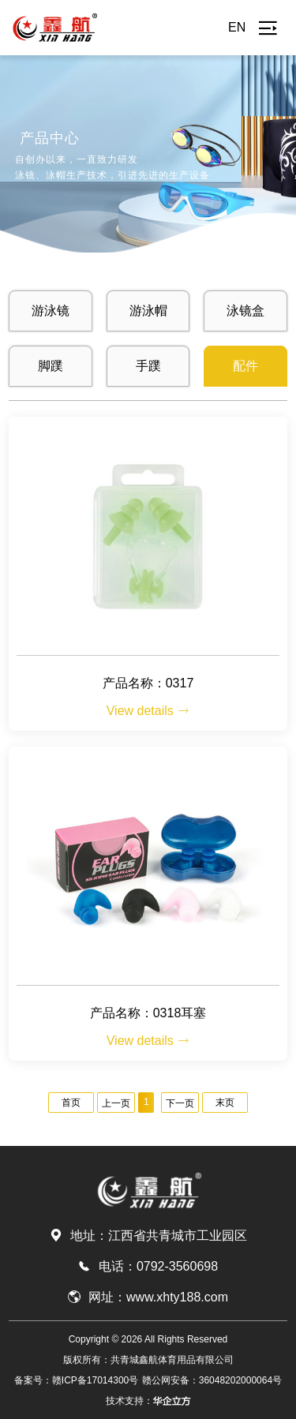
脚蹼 (50, 366)
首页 (71, 1102)
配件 (245, 366)
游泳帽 (148, 310)
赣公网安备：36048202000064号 (212, 1380)
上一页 (116, 1103)
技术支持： (148, 1400)
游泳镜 (50, 310)
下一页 (180, 1103)
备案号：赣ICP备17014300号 (76, 1380)
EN (236, 27)
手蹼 (148, 366)
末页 (224, 1102)
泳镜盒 (245, 310)
